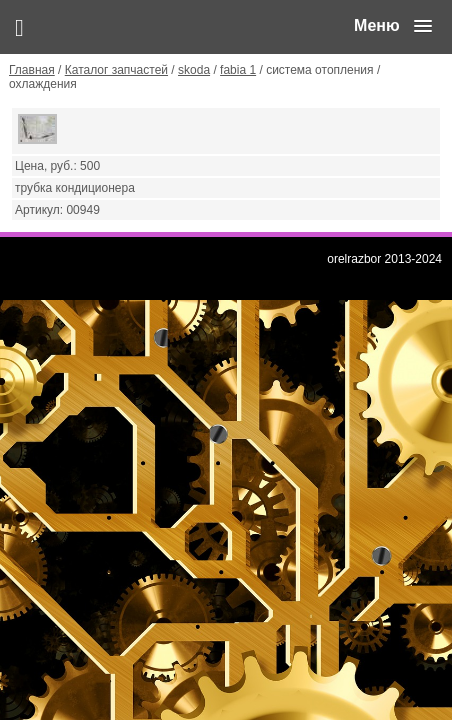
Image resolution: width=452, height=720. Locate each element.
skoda (194, 70)
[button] (393, 26)
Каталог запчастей (116, 70)
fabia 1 (238, 70)
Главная (32, 70)
